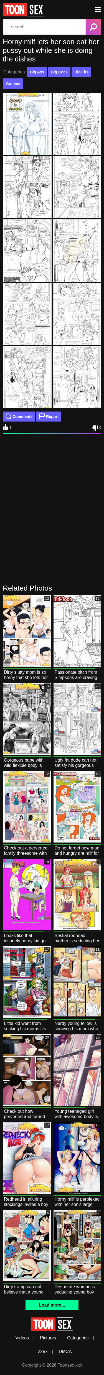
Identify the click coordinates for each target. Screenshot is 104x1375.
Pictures (48, 1338)
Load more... (52, 1305)
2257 (43, 1351)
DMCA (65, 1351)
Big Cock (59, 72)
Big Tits (81, 72)
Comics (13, 83)
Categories (77, 1338)
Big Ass (37, 72)
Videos (22, 1338)
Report (49, 416)
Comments (19, 416)
